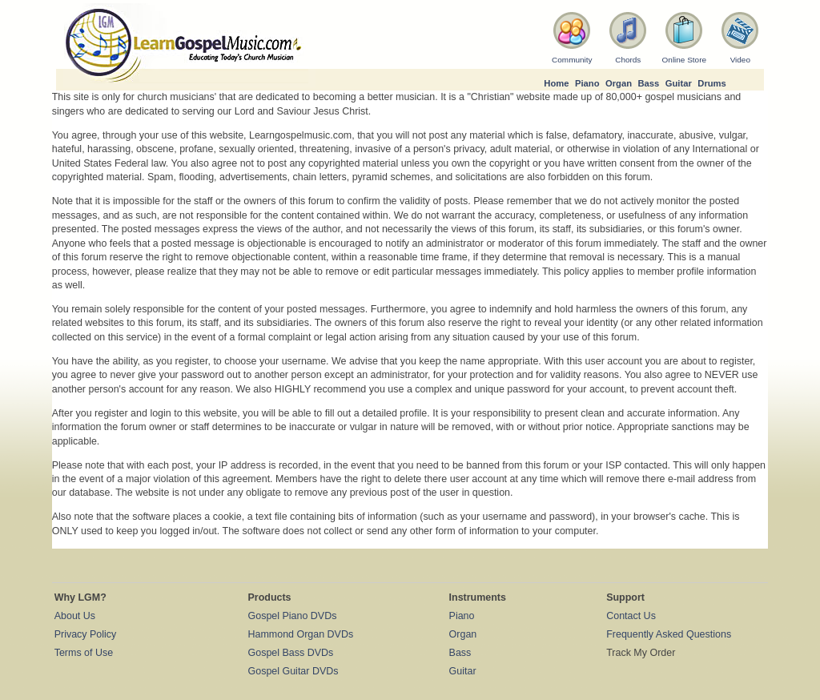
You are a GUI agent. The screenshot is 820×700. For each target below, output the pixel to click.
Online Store (684, 59)
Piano (587, 83)
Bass (648, 83)
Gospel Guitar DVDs (293, 671)
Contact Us (631, 616)
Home (556, 83)
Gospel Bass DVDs (291, 652)
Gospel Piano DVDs (292, 616)
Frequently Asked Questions (668, 634)
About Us (74, 616)
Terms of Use (83, 652)
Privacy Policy (85, 634)
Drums (711, 83)
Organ (618, 83)
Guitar (678, 83)
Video (740, 59)
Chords (628, 59)
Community (572, 59)
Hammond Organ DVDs (301, 634)
